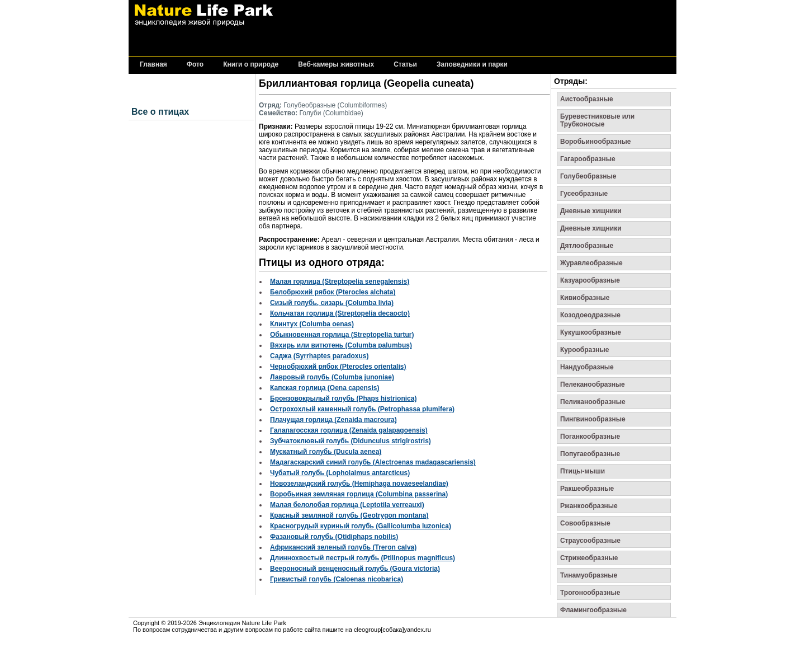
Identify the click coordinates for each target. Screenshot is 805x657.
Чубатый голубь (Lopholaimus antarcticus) (340, 473)
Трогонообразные (590, 593)
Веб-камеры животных (336, 65)
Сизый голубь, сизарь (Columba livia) (332, 303)
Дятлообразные (586, 246)
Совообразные (585, 523)
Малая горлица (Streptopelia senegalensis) (339, 281)
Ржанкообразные (589, 506)
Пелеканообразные (592, 384)
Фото (195, 65)
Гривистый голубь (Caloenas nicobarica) (336, 579)
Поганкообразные (590, 436)
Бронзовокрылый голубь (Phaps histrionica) (343, 398)
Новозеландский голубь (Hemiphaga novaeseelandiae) (359, 483)
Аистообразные (586, 99)
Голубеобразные (588, 176)
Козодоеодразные (590, 315)
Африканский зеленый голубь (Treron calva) (343, 547)
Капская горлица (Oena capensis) (325, 388)
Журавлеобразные (591, 263)
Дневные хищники (591, 211)
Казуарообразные (590, 280)
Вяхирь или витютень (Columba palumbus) (341, 345)
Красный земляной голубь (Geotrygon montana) (349, 515)
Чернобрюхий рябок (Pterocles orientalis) (338, 366)
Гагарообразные (587, 159)
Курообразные (584, 350)
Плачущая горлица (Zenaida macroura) (333, 420)
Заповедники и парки (472, 65)
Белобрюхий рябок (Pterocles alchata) (333, 292)
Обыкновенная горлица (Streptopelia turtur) (342, 335)
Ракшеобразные (587, 488)
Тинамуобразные (588, 575)
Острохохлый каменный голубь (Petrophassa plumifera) (362, 409)
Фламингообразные (593, 610)
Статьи (405, 65)
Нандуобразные (587, 367)
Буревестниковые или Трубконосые (597, 120)
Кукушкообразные (590, 332)
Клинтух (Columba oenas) (312, 324)
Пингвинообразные (593, 419)
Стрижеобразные (589, 558)
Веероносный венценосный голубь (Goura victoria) (355, 568)
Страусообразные (590, 541)
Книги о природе (250, 65)
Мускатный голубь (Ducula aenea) (325, 452)
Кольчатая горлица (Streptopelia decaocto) (340, 313)
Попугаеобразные (590, 454)
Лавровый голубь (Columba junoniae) (332, 377)
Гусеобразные (584, 194)
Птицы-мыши (582, 471)
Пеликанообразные (593, 402)
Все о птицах (160, 111)
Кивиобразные (584, 298)
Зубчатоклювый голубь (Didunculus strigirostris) (350, 441)
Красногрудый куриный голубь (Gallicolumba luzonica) (360, 526)
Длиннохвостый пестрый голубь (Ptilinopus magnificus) (362, 558)
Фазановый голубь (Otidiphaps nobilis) (334, 537)
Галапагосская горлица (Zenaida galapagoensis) (349, 430)
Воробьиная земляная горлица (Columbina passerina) (359, 494)
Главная (153, 65)
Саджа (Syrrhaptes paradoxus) (319, 356)
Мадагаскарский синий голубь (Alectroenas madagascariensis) (373, 462)
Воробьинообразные (595, 142)
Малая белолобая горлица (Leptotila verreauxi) (347, 505)
